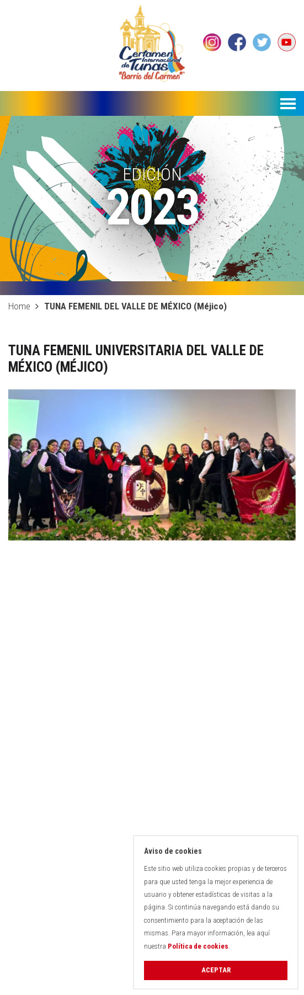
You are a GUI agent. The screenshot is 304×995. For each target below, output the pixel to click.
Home (19, 306)
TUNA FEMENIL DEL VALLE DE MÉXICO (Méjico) (135, 306)
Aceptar (216, 970)
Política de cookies (198, 946)
